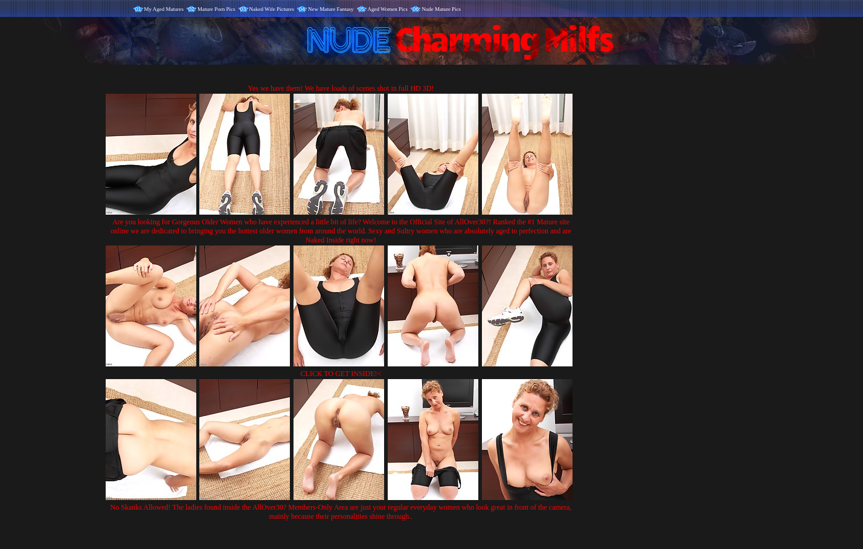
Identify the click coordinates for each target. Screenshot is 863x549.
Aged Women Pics (388, 9)
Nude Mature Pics (441, 9)
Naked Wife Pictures (271, 9)
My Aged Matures (164, 9)
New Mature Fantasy (330, 9)
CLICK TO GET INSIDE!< (341, 373)
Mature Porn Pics (216, 9)
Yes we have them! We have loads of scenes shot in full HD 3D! (341, 88)
